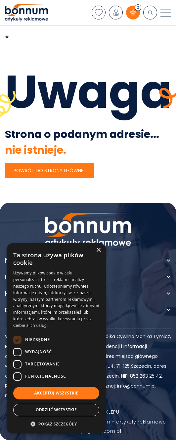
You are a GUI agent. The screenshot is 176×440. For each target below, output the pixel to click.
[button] (56, 424)
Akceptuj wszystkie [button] (56, 393)
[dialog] (56, 338)
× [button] (98, 250)
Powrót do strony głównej (50, 170)
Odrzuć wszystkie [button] (56, 410)
